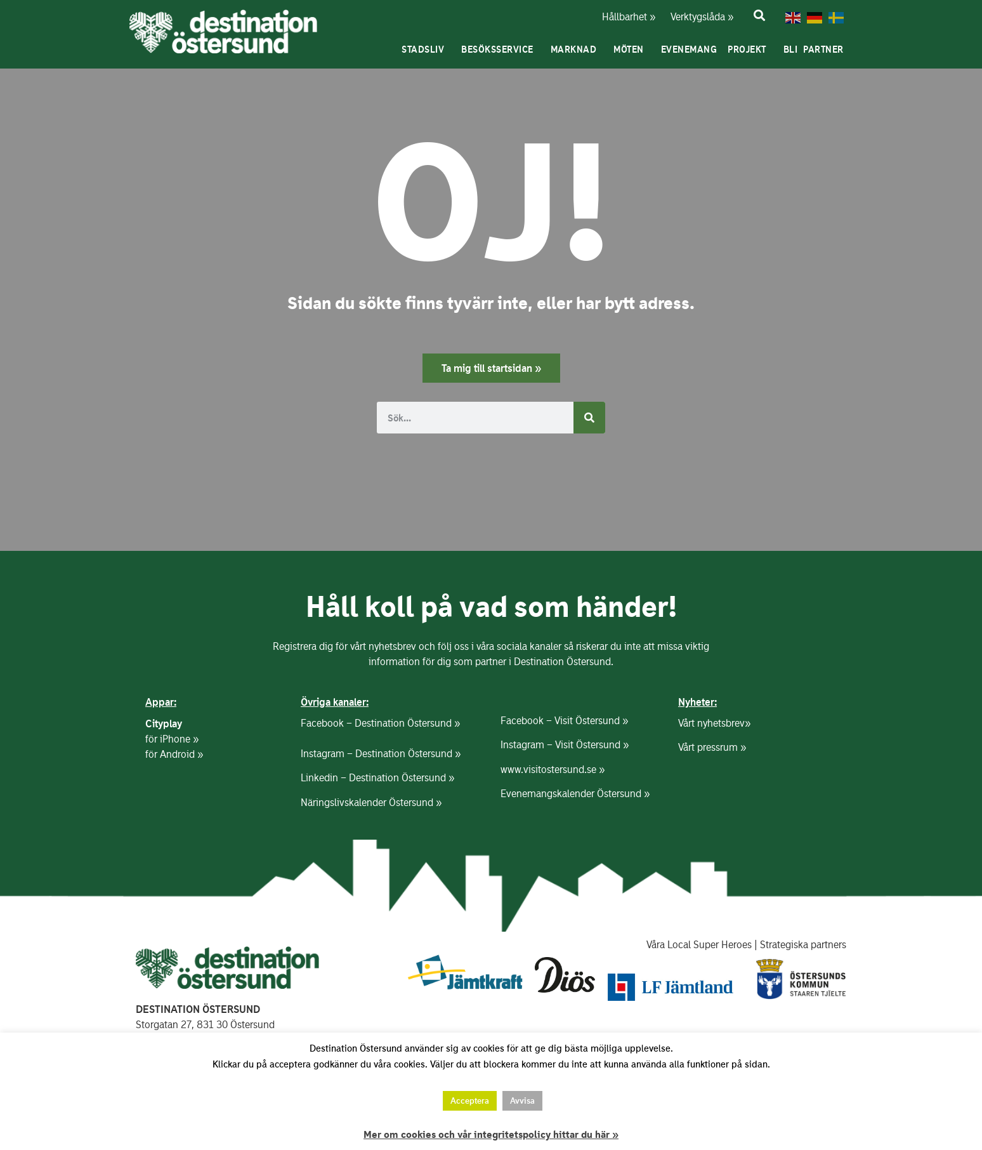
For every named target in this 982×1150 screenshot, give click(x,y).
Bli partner (816, 49)
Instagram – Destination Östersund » (381, 754)
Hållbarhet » (627, 17)
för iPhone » (172, 739)
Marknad (577, 49)
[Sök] (589, 417)
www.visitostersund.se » (553, 769)
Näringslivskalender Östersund (367, 802)
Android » (181, 754)
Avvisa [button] (522, 1100)
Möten (631, 49)
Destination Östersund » (407, 723)
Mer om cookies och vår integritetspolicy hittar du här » (491, 1134)
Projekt (750, 49)
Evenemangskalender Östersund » (575, 794)
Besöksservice (500, 49)
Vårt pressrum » (712, 747)
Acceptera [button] (469, 1100)
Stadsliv (426, 49)
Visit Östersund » (591, 721)
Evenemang (689, 49)
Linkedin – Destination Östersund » (377, 778)
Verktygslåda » (694, 17)
